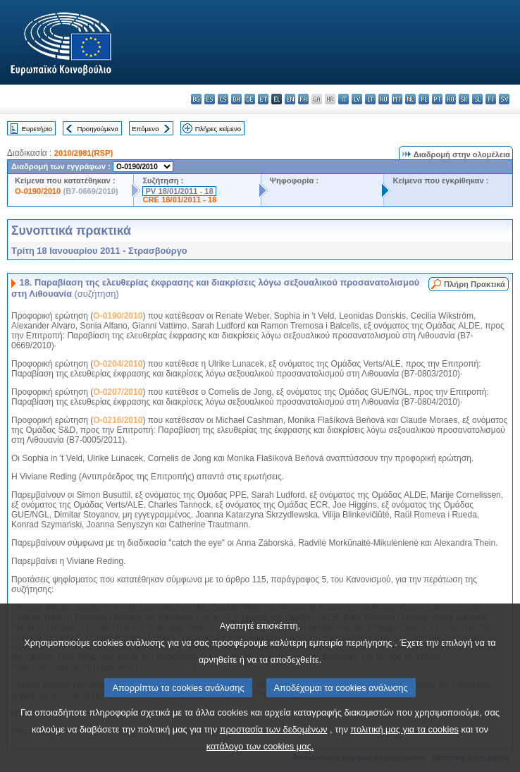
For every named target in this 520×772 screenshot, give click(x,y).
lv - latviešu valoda (357, 99)
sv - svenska (504, 99)
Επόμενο (145, 129)
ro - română (450, 99)
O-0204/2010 (117, 364)
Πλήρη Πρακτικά (474, 284)
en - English (290, 99)
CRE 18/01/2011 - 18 (179, 199)
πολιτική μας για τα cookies (404, 758)
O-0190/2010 (38, 191)
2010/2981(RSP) (83, 153)
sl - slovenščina (477, 99)
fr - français (303, 99)
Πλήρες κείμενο (218, 129)
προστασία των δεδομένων (274, 758)
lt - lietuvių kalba (370, 99)
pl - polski (424, 99)
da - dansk (236, 99)
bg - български (196, 99)
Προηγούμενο (97, 129)
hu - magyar (383, 99)
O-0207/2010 (117, 392)
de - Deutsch (249, 99)
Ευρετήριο (37, 129)
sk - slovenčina (464, 99)
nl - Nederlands (410, 99)
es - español (209, 99)
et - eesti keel (263, 99)
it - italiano (343, 99)
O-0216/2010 (117, 420)
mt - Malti (397, 99)
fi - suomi (490, 99)
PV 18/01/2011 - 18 (179, 191)
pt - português (437, 99)
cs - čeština (223, 99)
